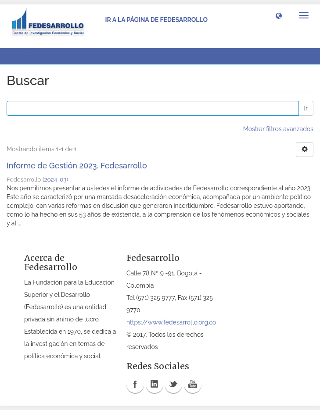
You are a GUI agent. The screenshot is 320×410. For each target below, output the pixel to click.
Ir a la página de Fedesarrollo (156, 19)
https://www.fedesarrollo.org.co (171, 322)
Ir (306, 108)
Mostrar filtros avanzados (278, 128)
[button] (279, 15)
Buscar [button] (26, 56)
